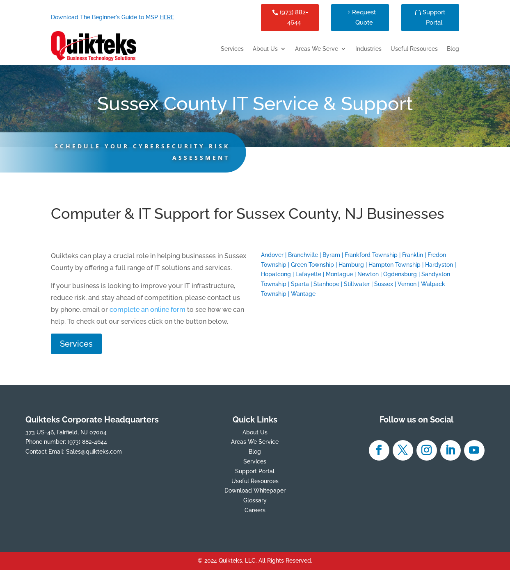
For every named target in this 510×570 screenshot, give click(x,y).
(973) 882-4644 (294, 18)
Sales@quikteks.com (94, 451)
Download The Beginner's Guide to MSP (112, 17)
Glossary (255, 500)
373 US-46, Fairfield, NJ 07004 (66, 432)
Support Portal (434, 18)
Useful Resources (414, 49)
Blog (453, 49)
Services (232, 49)
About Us (265, 49)
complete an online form (147, 309)
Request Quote (364, 18)
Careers (255, 510)
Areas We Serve (316, 49)
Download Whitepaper (255, 490)
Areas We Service (255, 441)
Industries (368, 49)
